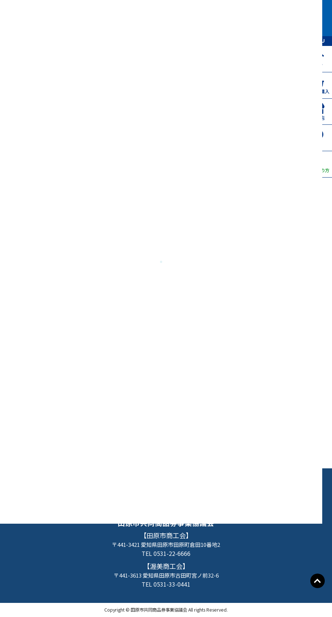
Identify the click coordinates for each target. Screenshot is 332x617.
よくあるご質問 (287, 482)
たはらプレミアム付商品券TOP (66, 482)
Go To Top (317, 581)
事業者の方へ (165, 496)
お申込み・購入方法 (160, 482)
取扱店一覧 (227, 482)
